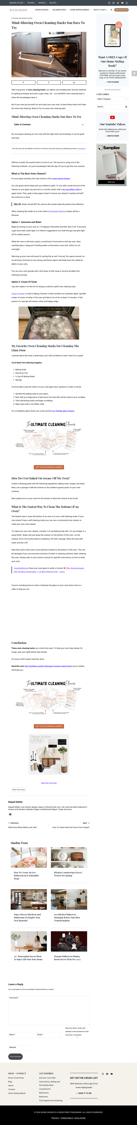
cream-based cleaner (61, 178)
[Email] (48, 1035)
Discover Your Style (47, 1078)
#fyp (68, 568)
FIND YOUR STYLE (121, 10)
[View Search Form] (111, 9)
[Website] (20, 1048)
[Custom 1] (127, 3)
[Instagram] (109, 3)
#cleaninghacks (77, 568)
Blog (10, 1082)
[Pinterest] (113, 3)
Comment (14, 997)
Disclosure (81, 148)
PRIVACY (55, 1118)
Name (12, 1034)
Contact (11, 1089)
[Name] (20, 1035)
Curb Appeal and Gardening (50, 1100)
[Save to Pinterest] (23, 82)
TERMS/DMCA (67, 1118)
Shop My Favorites (49, 783)
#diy (15, 572)
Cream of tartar (18, 293)
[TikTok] (118, 3)
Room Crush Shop (16, 1078)
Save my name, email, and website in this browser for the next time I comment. (77, 1031)
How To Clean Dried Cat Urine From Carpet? (70, 825)
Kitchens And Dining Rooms (22, 18)
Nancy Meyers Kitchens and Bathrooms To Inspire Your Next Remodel (27, 917)
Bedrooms (43, 1096)
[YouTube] (122, 3)
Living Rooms (45, 1089)
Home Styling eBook (17, 1093)
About (10, 1085)
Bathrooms (44, 1093)
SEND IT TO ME (84, 1093)
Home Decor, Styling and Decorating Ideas (49, 1083)
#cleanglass (31, 572)
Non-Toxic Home (19, 790)
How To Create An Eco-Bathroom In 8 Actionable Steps (26, 875)
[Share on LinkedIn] (74, 82)
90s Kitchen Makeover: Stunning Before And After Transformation (67, 917)
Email (40, 1034)
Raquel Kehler (15, 802)
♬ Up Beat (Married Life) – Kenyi (51, 572)
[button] (134, 73)
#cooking (22, 572)
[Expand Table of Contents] (82, 124)
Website (12, 1047)
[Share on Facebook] (49, 82)
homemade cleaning (57, 211)
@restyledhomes (21, 568)
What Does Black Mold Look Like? (27, 825)
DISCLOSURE (80, 1118)
